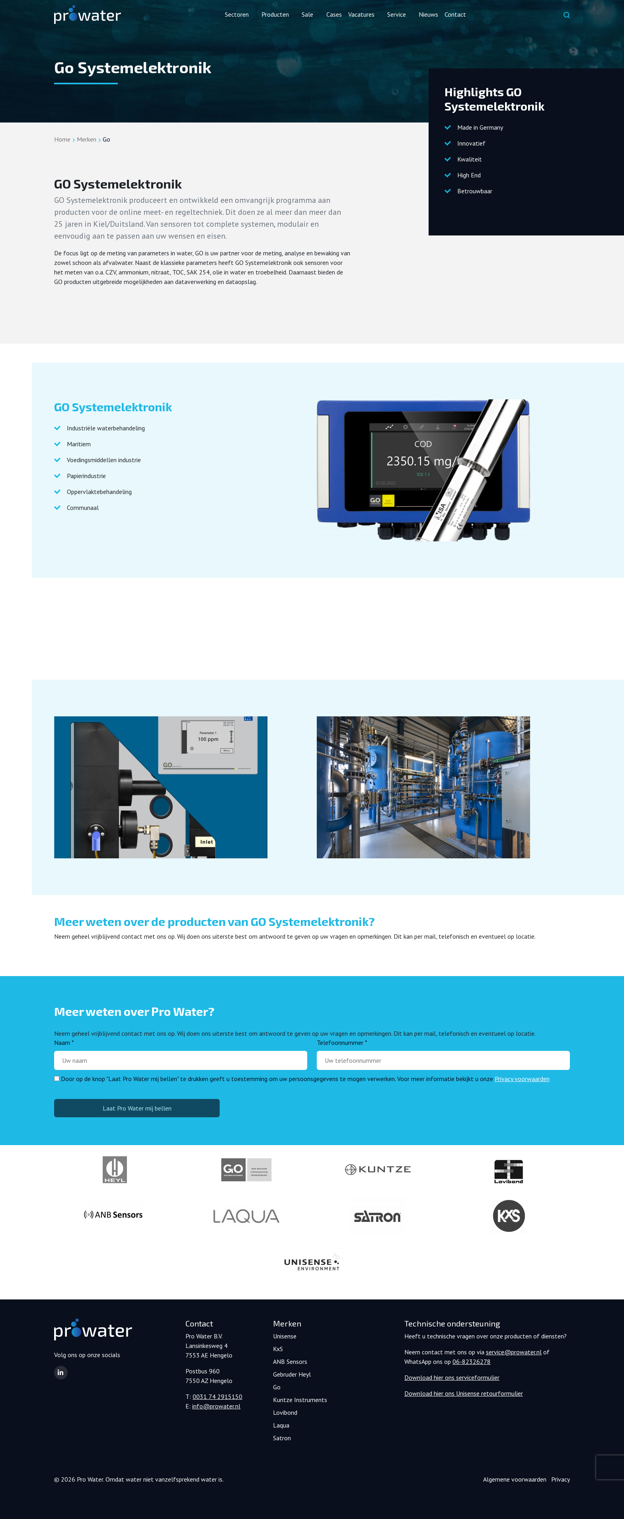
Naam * (64, 1042)
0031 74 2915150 (217, 1396)
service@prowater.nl (514, 1352)
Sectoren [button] (237, 14)
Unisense (284, 1336)
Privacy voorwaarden (522, 1079)
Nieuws (428, 14)
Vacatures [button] (361, 14)
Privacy (560, 1479)
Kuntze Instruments (300, 1400)
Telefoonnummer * (342, 1042)
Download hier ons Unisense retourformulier (463, 1393)
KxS (278, 1349)
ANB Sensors (290, 1361)
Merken (86, 139)
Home (62, 139)
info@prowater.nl (216, 1406)
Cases (334, 14)
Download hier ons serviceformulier (451, 1377)
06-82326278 (471, 1361)
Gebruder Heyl (292, 1374)
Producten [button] (275, 14)
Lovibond (285, 1412)
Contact (455, 14)
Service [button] (396, 14)
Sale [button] (307, 14)
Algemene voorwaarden (514, 1479)
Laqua (281, 1425)
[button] (61, 1372)
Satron (282, 1438)
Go (277, 1387)
